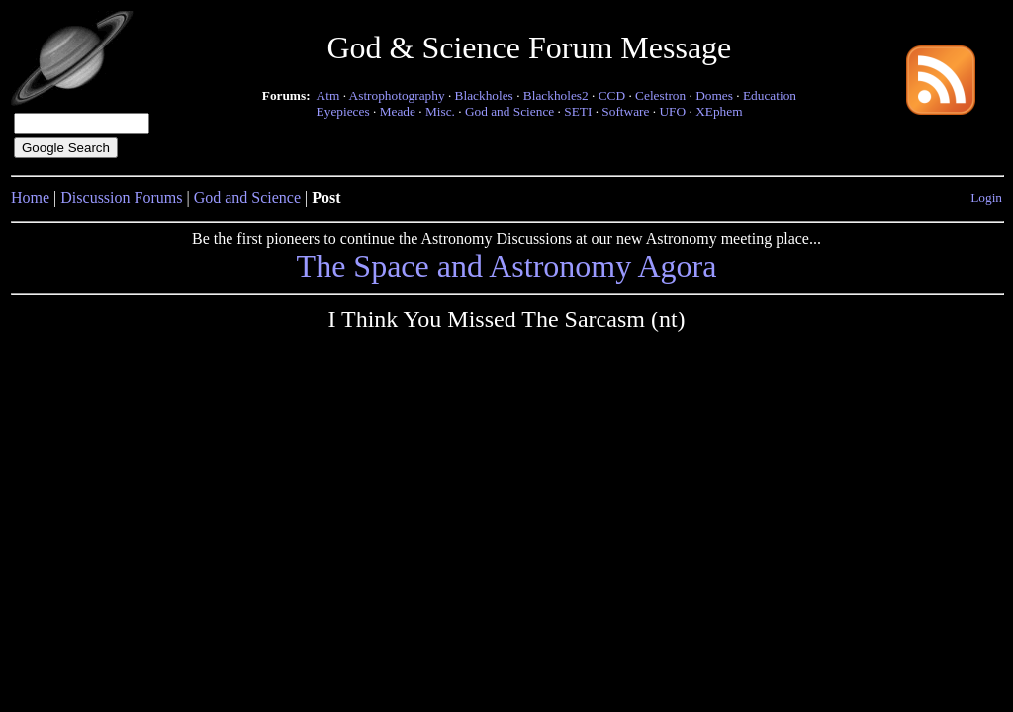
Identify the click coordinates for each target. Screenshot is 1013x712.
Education (769, 95)
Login (986, 197)
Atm (328, 95)
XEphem (718, 111)
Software (625, 111)
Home (30, 197)
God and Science (509, 111)
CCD (612, 95)
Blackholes (484, 95)
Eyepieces (343, 111)
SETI (578, 111)
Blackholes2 (556, 95)
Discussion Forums (121, 197)
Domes (714, 95)
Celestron (660, 95)
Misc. (440, 111)
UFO (672, 111)
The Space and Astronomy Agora (507, 266)
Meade (397, 111)
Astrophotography (397, 95)
